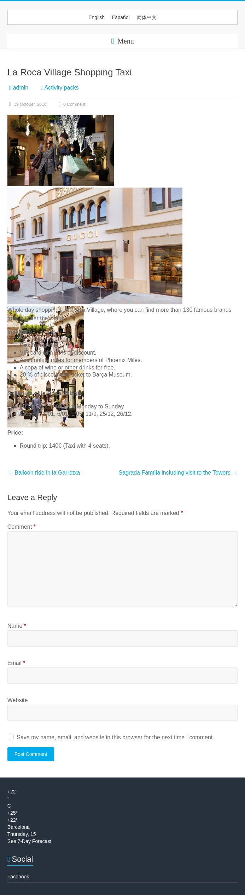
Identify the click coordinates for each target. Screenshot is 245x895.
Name (16, 626)
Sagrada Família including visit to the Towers (178, 473)
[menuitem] (96, 17)
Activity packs (62, 88)
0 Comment (71, 104)
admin (21, 88)
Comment (21, 527)
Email (16, 663)
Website (17, 700)
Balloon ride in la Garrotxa (43, 473)
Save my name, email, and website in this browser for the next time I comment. (115, 737)
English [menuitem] (96, 17)
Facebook (18, 876)
